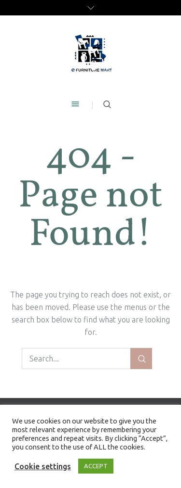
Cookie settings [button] (42, 466)
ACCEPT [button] (96, 465)
